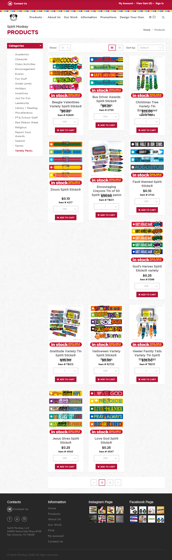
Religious (21, 127)
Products (35, 17)
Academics (22, 54)
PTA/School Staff (26, 117)
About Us (54, 17)
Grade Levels (23, 83)
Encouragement (25, 69)
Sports (19, 145)
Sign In (160, 3)
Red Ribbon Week (26, 122)
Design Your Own (132, 17)
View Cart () (144, 3)
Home (146, 29)
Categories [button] (16, 45)
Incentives (21, 93)
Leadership (22, 103)
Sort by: (130, 47)
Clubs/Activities (25, 64)
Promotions (108, 17)
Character (21, 59)
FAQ (51, 530)
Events (19, 73)
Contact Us (20, 3)
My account (56, 535)
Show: (53, 47)
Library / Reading (26, 108)
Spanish (20, 140)
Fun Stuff (21, 78)
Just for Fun (22, 98)
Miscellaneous (24, 112)
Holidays (20, 88)
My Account (126, 3)
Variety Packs (24, 150)
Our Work (70, 17)
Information (89, 17)
